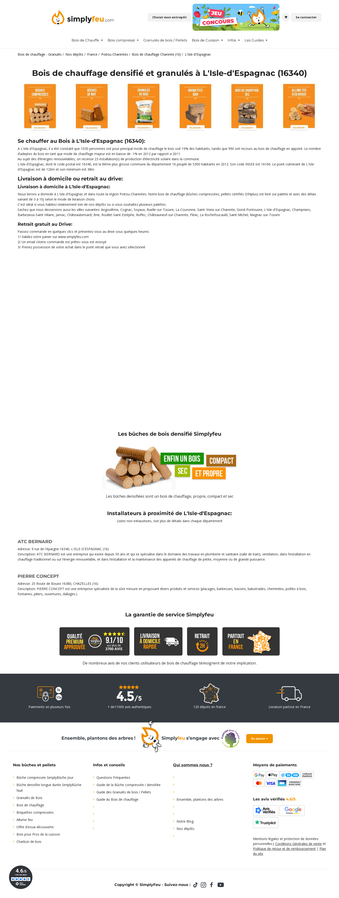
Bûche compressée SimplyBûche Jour (44, 777)
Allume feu (24, 819)
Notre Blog (185, 821)
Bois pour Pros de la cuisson (38, 834)
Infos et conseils (109, 765)
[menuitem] (87, 40)
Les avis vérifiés (274, 799)
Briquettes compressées (35, 812)
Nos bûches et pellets (34, 765)
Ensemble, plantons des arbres (200, 799)
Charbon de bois (28, 841)
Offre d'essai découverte (35, 827)
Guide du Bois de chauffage (117, 799)
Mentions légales (266, 838)
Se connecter (306, 17)
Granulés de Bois (29, 797)
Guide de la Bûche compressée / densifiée (129, 785)
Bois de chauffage (30, 805)
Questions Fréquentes (113, 777)
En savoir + (259, 738)
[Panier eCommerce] (286, 17)
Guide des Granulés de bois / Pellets (124, 792)
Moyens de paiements (275, 765)
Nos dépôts (185, 828)
